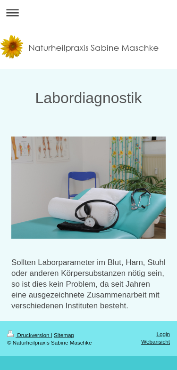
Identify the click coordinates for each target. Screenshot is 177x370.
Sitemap (64, 335)
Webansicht (155, 341)
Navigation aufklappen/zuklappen (88, 12)
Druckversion (29, 335)
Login (163, 334)
